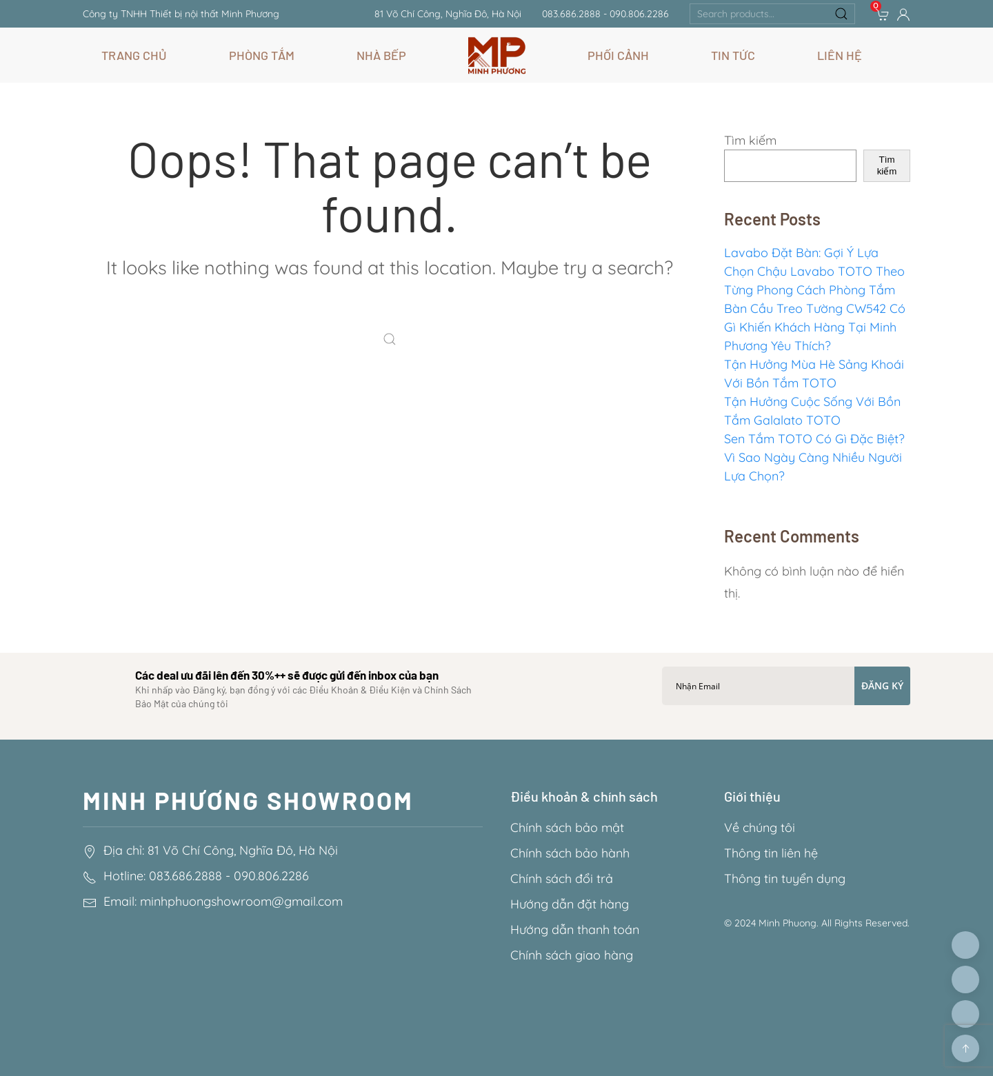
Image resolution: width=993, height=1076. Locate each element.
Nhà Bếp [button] (381, 55)
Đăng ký (882, 685)
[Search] (393, 340)
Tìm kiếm (750, 140)
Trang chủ (134, 55)
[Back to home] (497, 55)
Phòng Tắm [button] (261, 55)
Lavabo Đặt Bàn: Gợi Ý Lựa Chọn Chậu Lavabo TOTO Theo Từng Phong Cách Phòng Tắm (814, 271)
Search (841, 13)
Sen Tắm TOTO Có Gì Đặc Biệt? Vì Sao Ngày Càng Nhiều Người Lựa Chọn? (814, 457)
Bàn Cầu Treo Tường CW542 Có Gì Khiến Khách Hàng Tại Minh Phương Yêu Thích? (814, 327)
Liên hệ (839, 55)
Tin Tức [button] (733, 55)
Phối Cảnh (618, 55)
